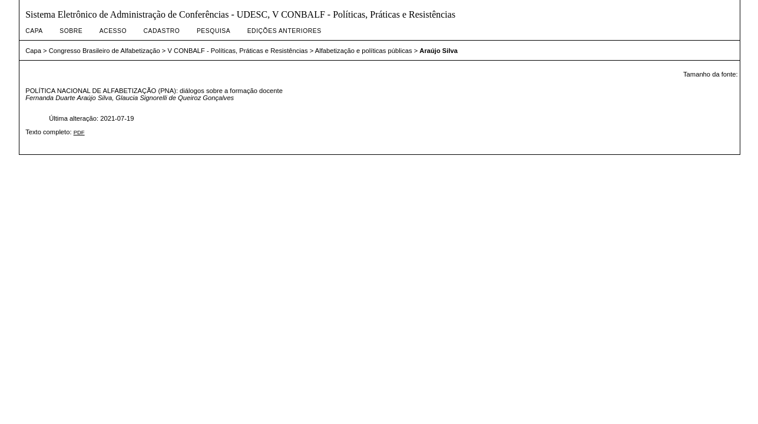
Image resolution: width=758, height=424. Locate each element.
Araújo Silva (438, 50)
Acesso (113, 31)
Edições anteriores (284, 31)
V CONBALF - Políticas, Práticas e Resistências (237, 50)
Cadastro (162, 31)
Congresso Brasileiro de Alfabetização (104, 50)
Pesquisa (213, 31)
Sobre (70, 31)
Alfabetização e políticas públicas (363, 50)
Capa (34, 31)
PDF (79, 132)
